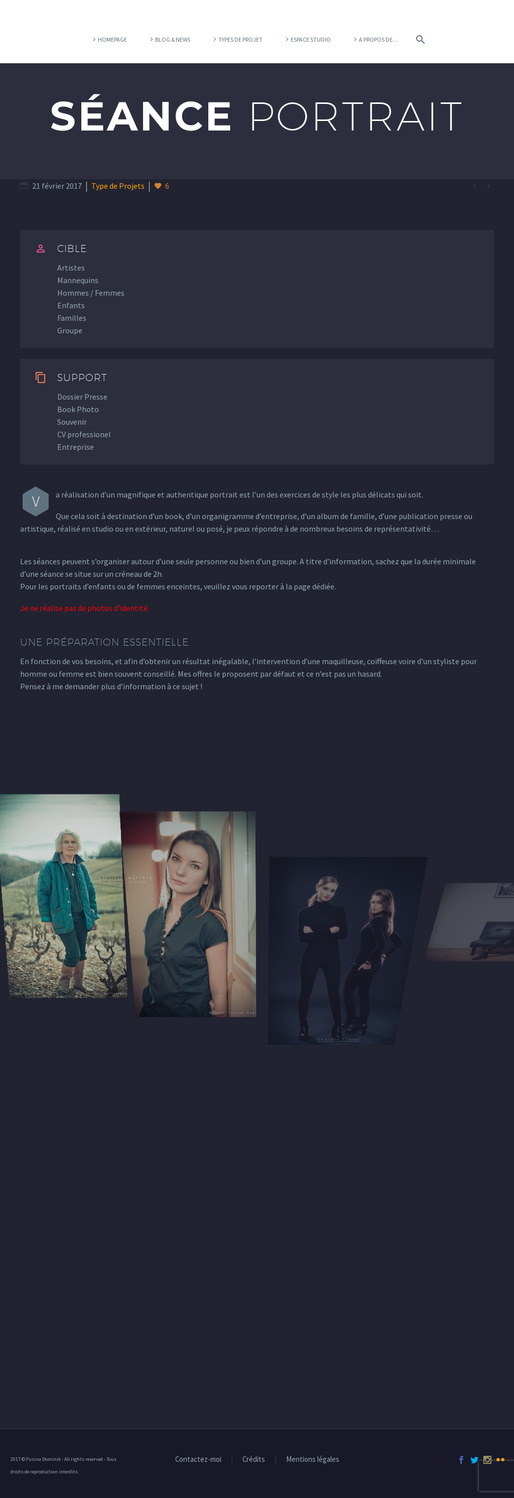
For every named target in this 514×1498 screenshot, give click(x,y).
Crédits (253, 1459)
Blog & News (172, 39)
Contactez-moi (198, 1459)
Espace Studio (311, 39)
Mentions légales (312, 1459)
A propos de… (378, 39)
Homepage (112, 39)
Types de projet (240, 39)
